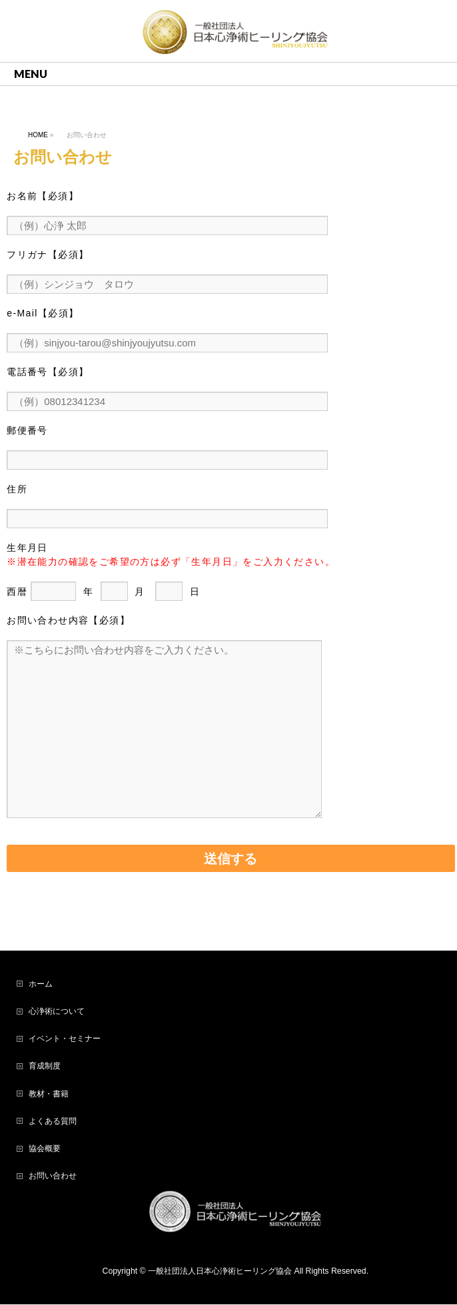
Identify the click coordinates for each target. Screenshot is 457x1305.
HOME (38, 135)
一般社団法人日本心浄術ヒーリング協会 (220, 1271)
